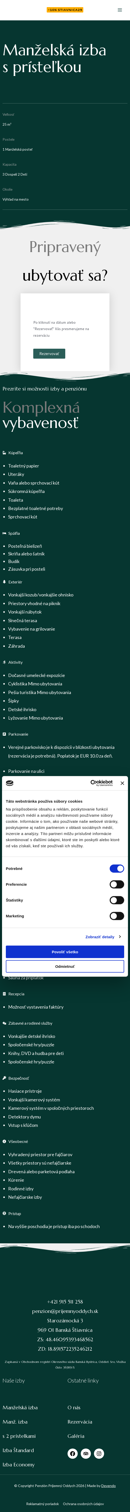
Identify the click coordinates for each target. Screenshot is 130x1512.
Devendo (108, 1485)
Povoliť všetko (65, 952)
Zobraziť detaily (100, 936)
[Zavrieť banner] (122, 783)
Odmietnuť (65, 966)
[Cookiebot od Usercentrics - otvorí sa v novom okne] (90, 783)
